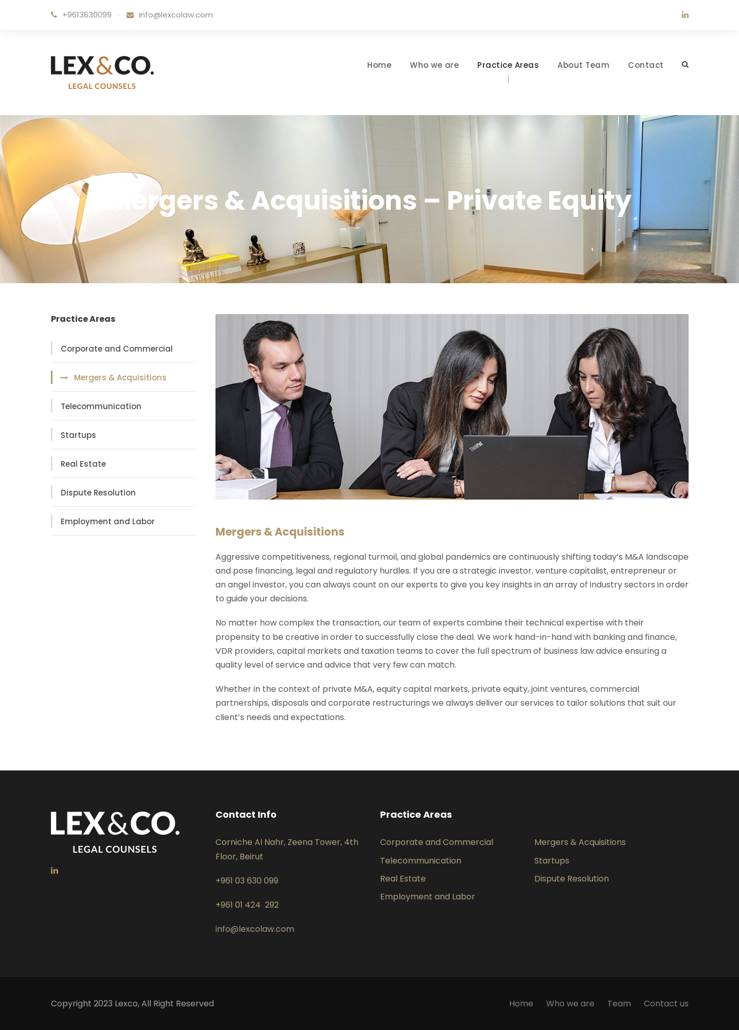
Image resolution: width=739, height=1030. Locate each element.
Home (379, 65)
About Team (583, 65)
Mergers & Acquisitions (120, 377)
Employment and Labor (108, 521)
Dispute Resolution (98, 492)
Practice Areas (508, 65)
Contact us (666, 1003)
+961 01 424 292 (247, 905)
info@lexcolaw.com (176, 14)
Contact (646, 65)
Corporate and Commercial (117, 348)
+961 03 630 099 (246, 881)
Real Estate (83, 463)
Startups (78, 435)
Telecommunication (101, 406)
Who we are (434, 65)
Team (619, 1003)
